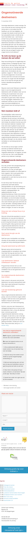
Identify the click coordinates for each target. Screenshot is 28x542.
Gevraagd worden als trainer (12, 388)
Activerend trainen (9, 489)
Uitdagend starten (9, 485)
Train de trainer (8, 487)
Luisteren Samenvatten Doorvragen (14, 493)
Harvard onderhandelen (11, 498)
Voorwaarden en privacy (8, 520)
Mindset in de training (10, 385)
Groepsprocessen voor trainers (13, 494)
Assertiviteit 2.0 (8, 500)
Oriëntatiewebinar (9, 491)
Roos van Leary (8, 496)
